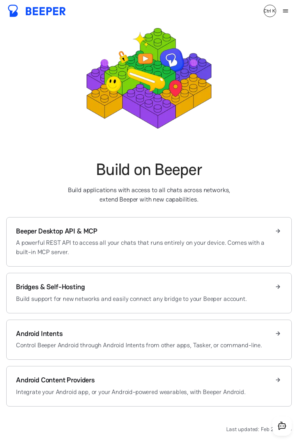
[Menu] (285, 11)
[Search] (270, 11)
